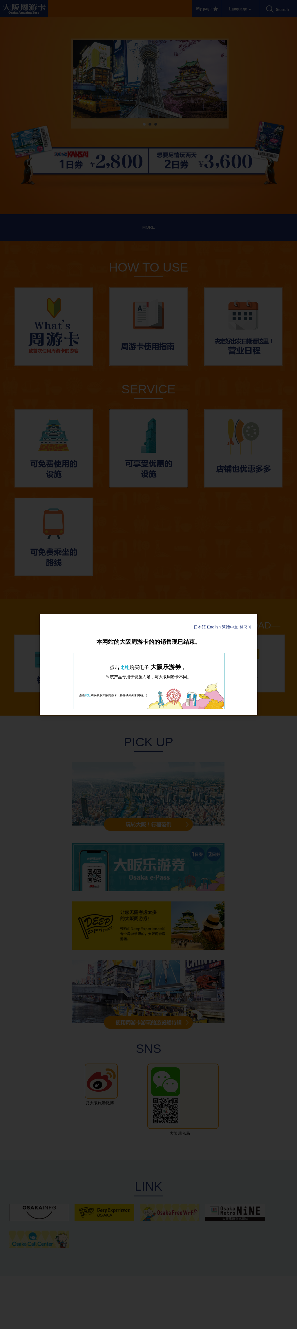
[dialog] (148, 664)
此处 (124, 667)
